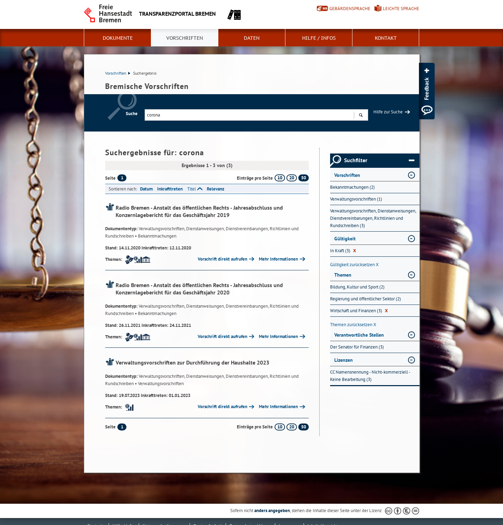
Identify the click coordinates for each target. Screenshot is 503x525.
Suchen (360, 116)
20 (291, 178)
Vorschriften (184, 38)
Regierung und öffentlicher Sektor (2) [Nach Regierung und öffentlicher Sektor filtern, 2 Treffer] (365, 299)
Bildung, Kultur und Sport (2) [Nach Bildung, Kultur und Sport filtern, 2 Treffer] (357, 287)
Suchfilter (379, 160)
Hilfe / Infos (319, 38)
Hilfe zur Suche (388, 112)
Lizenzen (343, 360)
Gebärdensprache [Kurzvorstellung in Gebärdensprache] (349, 9)
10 (279, 178)
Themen (342, 275)
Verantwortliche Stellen (359, 335)
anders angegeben (272, 510)
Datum (146, 189)
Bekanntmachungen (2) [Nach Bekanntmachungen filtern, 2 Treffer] (352, 187)
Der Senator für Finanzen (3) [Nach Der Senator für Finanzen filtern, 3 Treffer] (357, 347)
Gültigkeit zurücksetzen (354, 265)
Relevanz (215, 189)
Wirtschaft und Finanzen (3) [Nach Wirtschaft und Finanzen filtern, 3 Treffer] (359, 311)
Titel (191, 189)
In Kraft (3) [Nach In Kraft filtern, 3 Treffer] (343, 251)
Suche (132, 114)
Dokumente (118, 38)
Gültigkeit (345, 238)
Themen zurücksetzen (353, 325)
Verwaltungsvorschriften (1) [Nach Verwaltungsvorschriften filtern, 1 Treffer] (356, 199)
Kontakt (386, 38)
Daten (252, 38)
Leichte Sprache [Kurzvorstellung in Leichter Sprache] (401, 9)
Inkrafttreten (170, 189)
